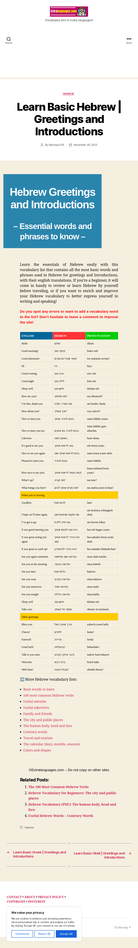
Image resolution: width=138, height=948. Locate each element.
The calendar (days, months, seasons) (54, 750)
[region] (44, 924)
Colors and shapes (38, 756)
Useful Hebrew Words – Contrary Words (64, 821)
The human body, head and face (50, 731)
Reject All (44, 933)
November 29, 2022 (85, 150)
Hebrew (69, 99)
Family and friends (39, 719)
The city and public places (45, 725)
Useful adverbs (36, 707)
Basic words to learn (40, 695)
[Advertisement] (69, 59)
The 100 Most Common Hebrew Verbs (61, 792)
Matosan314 (55, 150)
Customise (22, 933)
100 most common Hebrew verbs (51, 701)
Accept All (66, 933)
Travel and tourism (39, 744)
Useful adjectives (37, 713)
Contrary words (36, 737)
